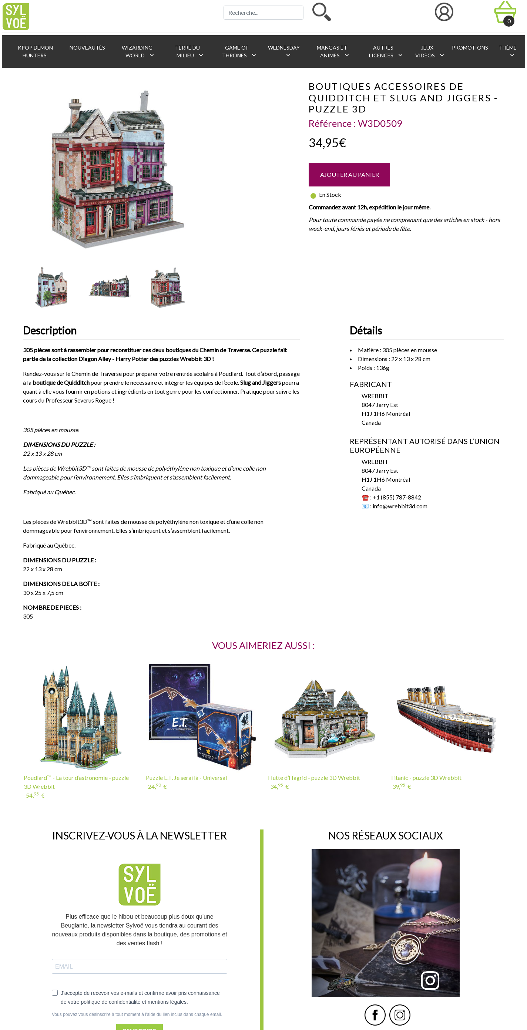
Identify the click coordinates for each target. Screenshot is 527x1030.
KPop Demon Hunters (35, 51)
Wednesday (283, 51)
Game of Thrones (240, 51)
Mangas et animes (333, 51)
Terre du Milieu (189, 51)
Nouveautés (86, 47)
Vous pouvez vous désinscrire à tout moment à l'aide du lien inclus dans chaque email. (137, 1014)
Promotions (469, 47)
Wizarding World (138, 51)
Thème (507, 51)
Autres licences (386, 51)
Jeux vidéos (429, 51)
